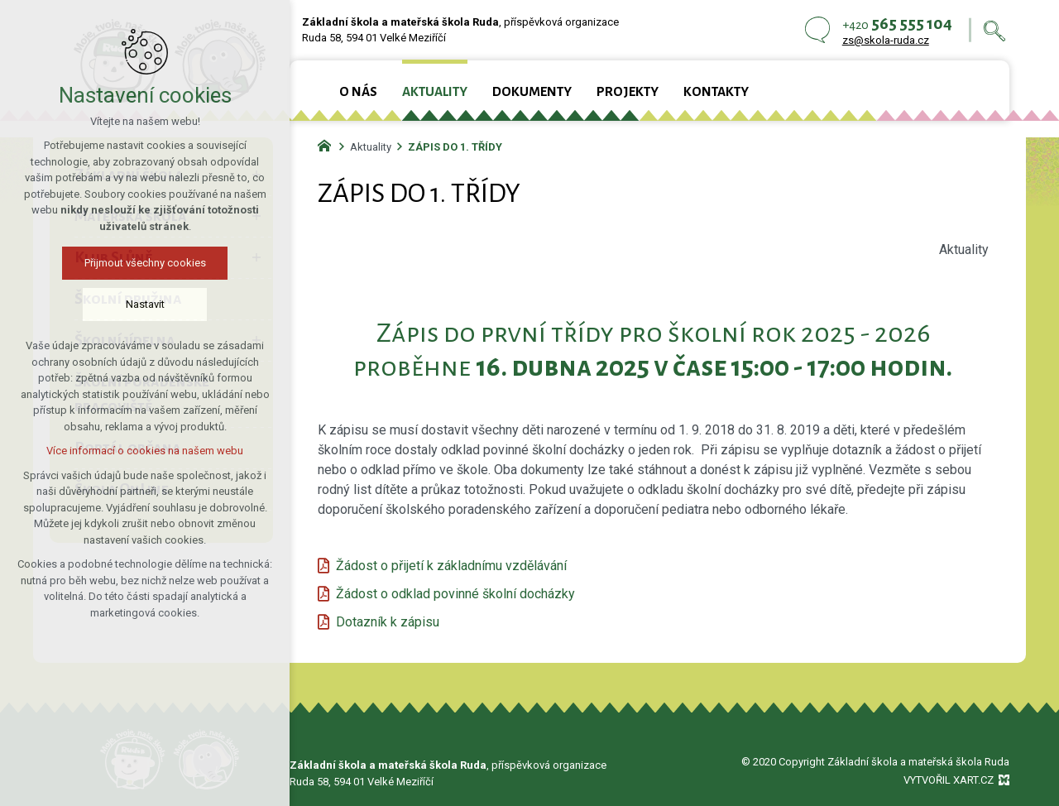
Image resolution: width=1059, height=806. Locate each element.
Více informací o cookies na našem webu (144, 450)
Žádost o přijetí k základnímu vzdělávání (451, 565)
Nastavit (145, 304)
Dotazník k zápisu (387, 622)
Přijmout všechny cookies (145, 263)
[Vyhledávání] (994, 30)
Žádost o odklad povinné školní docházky (455, 594)
